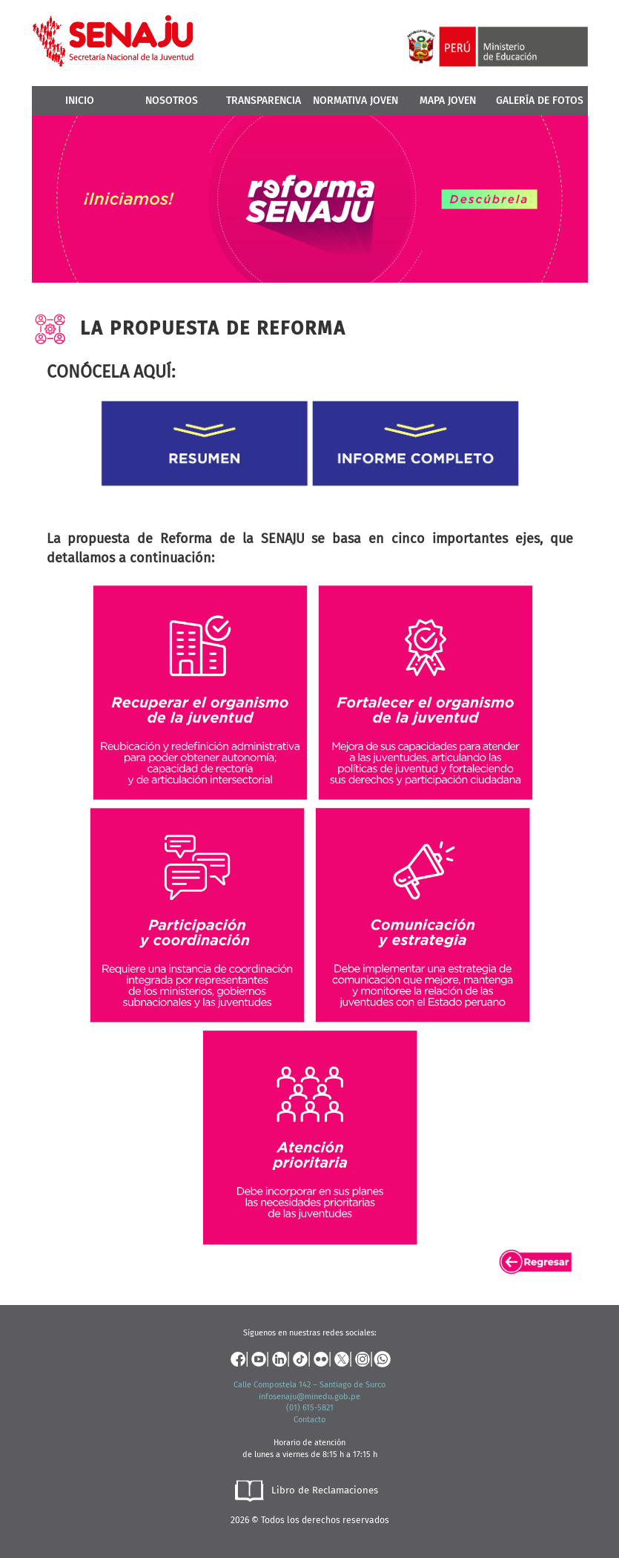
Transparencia (263, 100)
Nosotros (171, 100)
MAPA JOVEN (448, 100)
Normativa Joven (355, 100)
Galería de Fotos (539, 100)
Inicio (79, 100)
